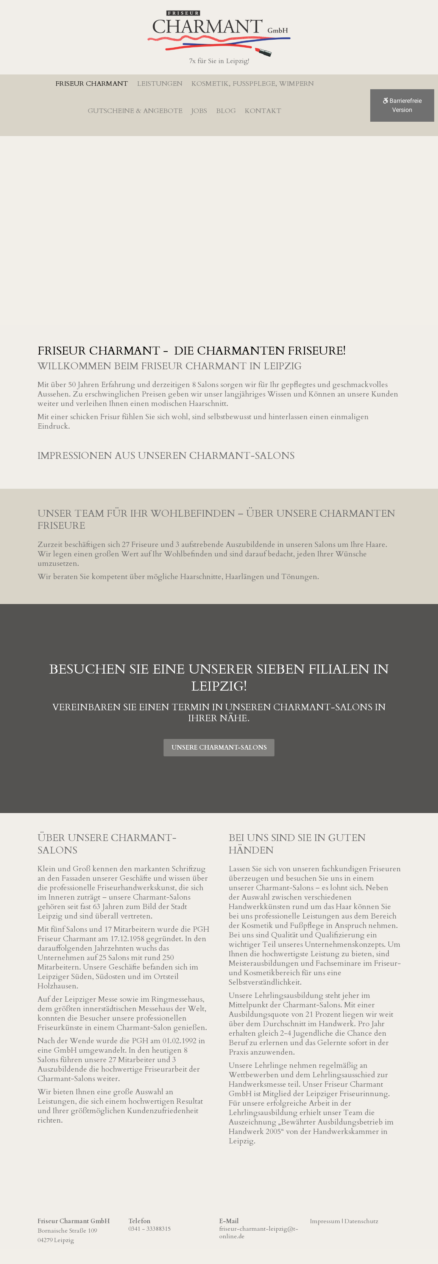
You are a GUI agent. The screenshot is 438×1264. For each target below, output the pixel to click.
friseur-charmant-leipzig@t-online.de (258, 1232)
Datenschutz (361, 1220)
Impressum (325, 1220)
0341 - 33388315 (149, 1228)
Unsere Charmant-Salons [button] (219, 745)
